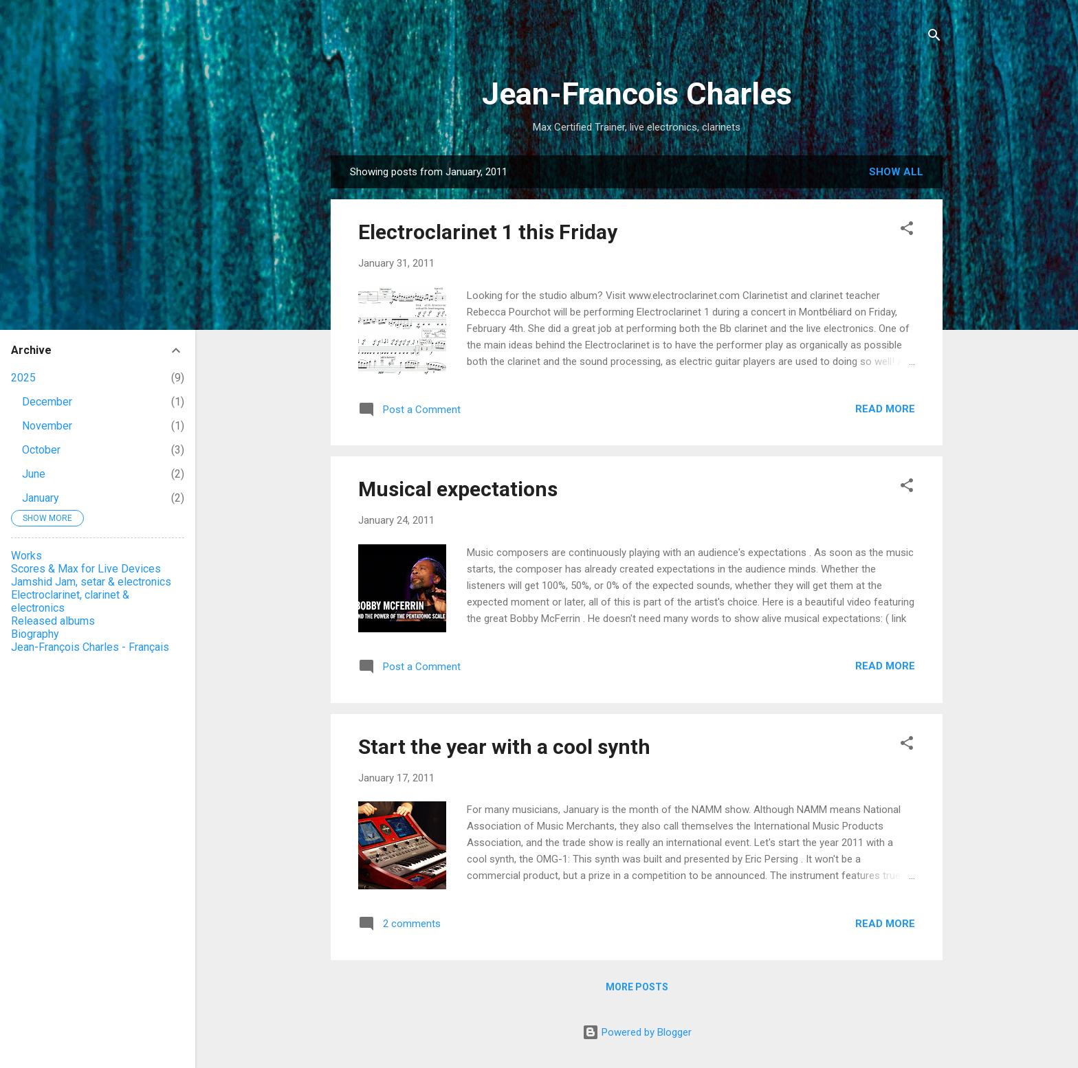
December (47, 401)
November (47, 425)
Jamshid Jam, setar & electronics (91, 581)
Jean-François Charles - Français (90, 647)
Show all (896, 172)
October (41, 449)
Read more (885, 409)
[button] (907, 230)
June (33, 473)
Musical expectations (458, 489)
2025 (23, 377)
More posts (637, 986)
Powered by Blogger (637, 1032)
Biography (35, 634)
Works (26, 555)
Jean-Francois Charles (637, 94)
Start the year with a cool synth (504, 747)
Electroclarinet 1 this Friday (487, 232)
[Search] (934, 37)
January (40, 497)
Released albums (53, 620)
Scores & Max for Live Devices (86, 568)
